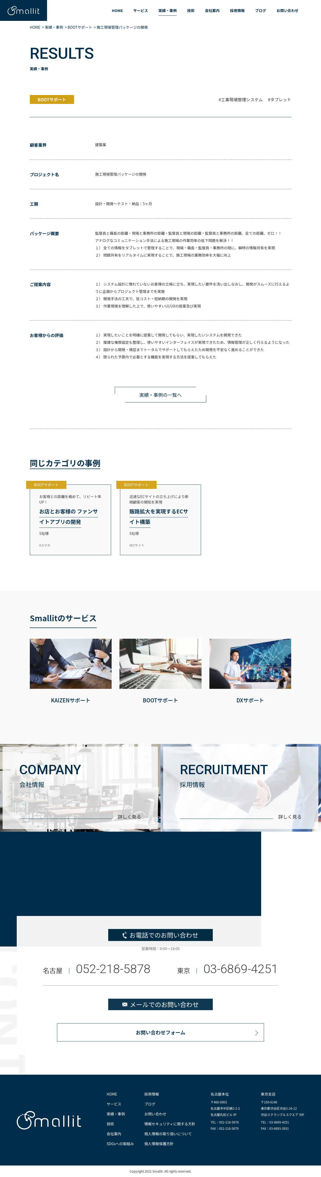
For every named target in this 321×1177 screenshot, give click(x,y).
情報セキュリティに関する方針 (169, 1123)
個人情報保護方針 (159, 1143)
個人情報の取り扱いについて (168, 1133)
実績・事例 (167, 10)
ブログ (260, 10)
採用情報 (237, 10)
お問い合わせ (288, 10)
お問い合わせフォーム (160, 1043)
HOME (117, 10)
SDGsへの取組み (120, 1143)
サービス (140, 10)
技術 (190, 10)
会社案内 (212, 10)
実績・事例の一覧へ (160, 394)
